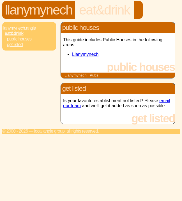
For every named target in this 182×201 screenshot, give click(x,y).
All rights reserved (82, 131)
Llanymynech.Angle (19, 28)
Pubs (94, 75)
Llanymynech (38, 10)
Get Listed (15, 44)
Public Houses (19, 39)
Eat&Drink (104, 10)
